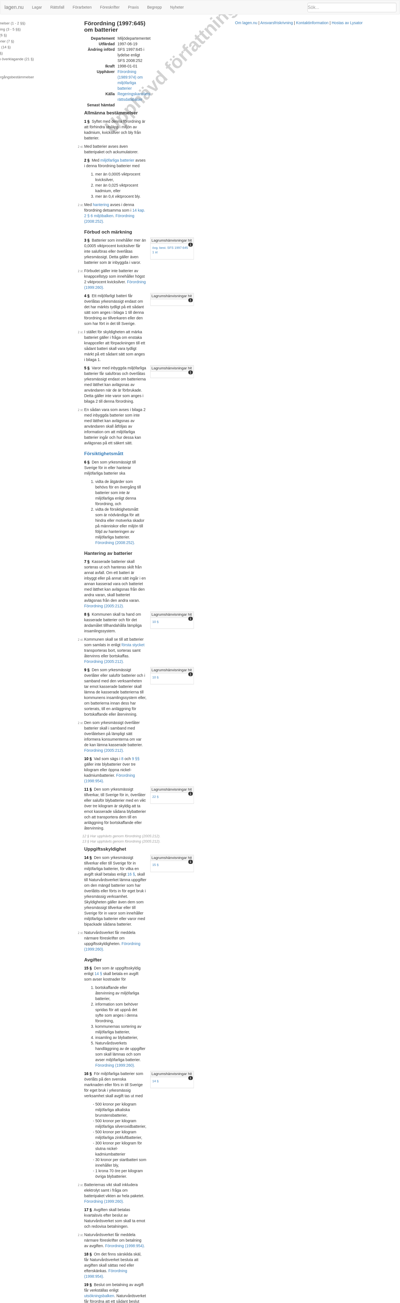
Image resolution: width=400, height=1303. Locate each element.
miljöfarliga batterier (143, 104)
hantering (127, 131)
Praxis (133, 7)
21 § (114, 734)
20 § (114, 704)
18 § (114, 662)
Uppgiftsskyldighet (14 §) (23, 47)
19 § (114, 676)
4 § (113, 184)
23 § (114, 792)
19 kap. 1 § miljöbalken (142, 806)
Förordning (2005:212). (201, 366)
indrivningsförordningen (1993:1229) (150, 695)
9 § (113, 374)
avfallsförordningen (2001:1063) (180, 759)
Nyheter (177, 7)
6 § (113, 272)
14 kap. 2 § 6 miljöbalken (230, 131)
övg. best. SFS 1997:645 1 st (302, 163)
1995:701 (142, 778)
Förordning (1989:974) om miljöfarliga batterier (184, 54)
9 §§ (162, 413)
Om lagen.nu (197, 1300)
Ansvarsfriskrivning (227, 1300)
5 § (113, 222)
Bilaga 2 (10, 71)
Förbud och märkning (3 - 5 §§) (28, 29)
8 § (113, 347)
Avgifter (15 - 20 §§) (20, 53)
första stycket (219, 361)
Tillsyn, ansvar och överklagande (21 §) (35, 59)
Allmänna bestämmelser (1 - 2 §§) (31, 23)
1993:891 (192, 690)
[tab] (337, 156)
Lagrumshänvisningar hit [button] (300, 156)
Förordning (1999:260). (130, 175)
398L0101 (150, 1111)
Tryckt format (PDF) (136, 1068)
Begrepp (154, 7)
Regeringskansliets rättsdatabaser (173, 59)
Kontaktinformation (263, 1300)
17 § (114, 634)
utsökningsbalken (221, 676)
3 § (113, 156)
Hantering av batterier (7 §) (25, 41)
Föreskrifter (110, 7)
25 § (114, 815)
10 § (284, 354)
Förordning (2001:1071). (225, 784)
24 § (114, 806)
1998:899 (120, 784)
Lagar (37, 7)
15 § (284, 478)
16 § (157, 477)
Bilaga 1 (10, 65)
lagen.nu (14, 7)
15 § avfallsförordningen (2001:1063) (160, 765)
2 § (113, 104)
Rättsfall (57, 7)
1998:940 (253, 734)
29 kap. (128, 792)
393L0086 (161, 1046)
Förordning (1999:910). (179, 1040)
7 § (113, 322)
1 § (113, 81)
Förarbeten (81, 7)
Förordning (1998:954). (162, 419)
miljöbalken (202, 734)
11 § (114, 427)
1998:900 (154, 734)
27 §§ (147, 759)
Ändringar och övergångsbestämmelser (35, 77)
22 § (284, 435)
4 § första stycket (195, 868)
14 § (114, 471)
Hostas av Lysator (298, 1300)
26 (132, 759)
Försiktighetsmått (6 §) (21, 35)
